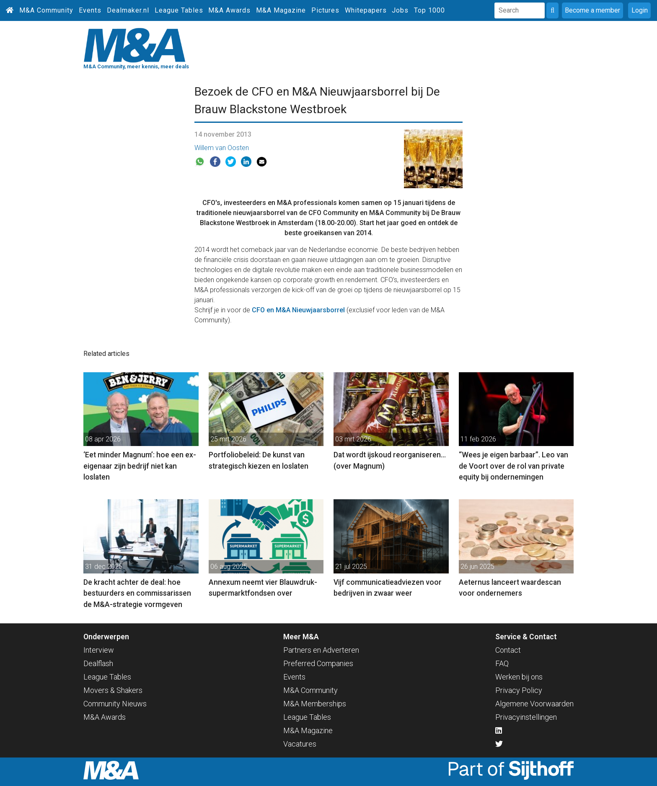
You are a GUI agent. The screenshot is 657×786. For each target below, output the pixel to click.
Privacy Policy (518, 690)
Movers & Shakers (112, 690)
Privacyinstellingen (526, 717)
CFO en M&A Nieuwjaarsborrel (298, 310)
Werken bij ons (519, 676)
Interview (98, 650)
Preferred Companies (318, 663)
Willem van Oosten (221, 148)
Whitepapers (366, 10)
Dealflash (98, 663)
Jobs (400, 10)
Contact (508, 650)
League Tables (179, 10)
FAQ (502, 663)
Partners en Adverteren (321, 650)
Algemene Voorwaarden (534, 703)
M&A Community (46, 10)
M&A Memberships (314, 703)
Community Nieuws (115, 703)
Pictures (325, 10)
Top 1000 (429, 10)
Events (90, 10)
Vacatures (299, 743)
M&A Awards (229, 10)
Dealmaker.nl (128, 10)
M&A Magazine (281, 10)
